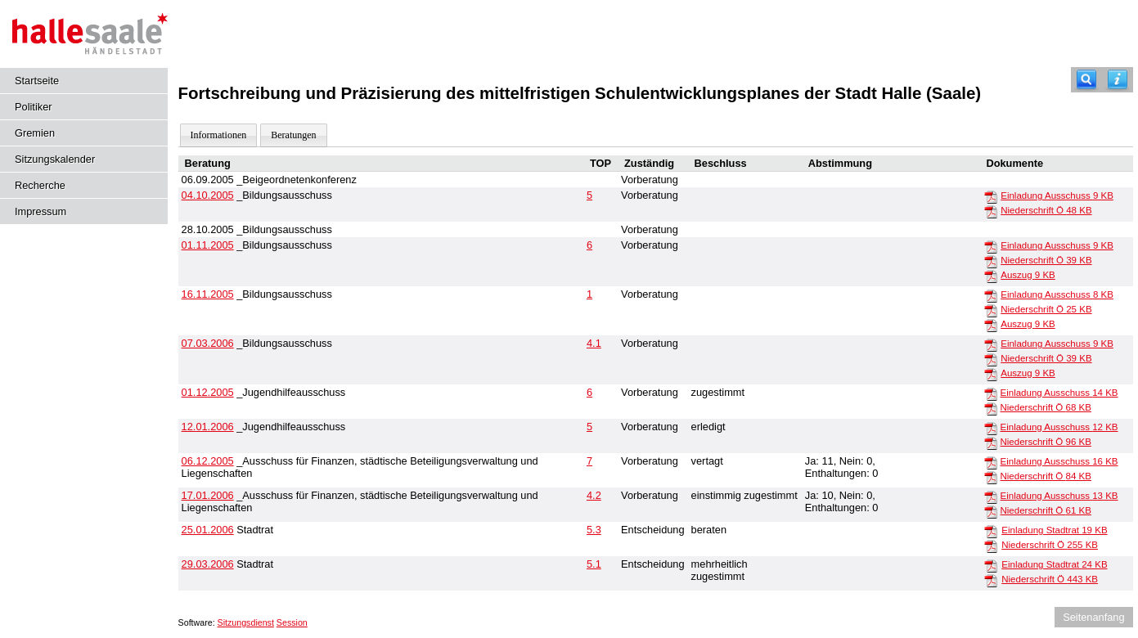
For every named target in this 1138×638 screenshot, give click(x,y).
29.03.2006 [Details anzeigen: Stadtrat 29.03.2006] (208, 564)
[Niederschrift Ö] (990, 211)
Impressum (40, 211)
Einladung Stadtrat (1054, 530)
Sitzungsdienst (246, 622)
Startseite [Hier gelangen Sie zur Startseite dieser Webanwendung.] (37, 80)
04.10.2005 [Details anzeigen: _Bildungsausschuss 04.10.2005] (208, 195)
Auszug (1028, 275)
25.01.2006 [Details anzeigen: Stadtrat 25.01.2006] (208, 529)
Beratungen (293, 135)
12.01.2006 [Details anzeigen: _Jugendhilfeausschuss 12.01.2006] (208, 426)
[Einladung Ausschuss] (990, 196)
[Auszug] (990, 276)
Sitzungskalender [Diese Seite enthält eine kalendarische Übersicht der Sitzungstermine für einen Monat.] (55, 159)
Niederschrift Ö (1046, 210)
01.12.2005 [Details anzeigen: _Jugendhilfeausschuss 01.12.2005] (208, 392)
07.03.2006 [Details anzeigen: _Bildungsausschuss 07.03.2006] (208, 343)
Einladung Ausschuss (1057, 195)
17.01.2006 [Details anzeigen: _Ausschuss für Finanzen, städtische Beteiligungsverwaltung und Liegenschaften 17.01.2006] (208, 495)
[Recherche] (1086, 79)
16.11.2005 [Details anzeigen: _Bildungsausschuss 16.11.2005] (208, 294)
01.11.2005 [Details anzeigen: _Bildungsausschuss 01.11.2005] (208, 245)
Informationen (219, 135)
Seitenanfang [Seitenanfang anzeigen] (1093, 617)
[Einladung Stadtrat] (990, 531)
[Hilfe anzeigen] (1117, 79)
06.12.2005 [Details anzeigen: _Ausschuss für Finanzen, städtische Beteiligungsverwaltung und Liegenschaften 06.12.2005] (208, 461)
